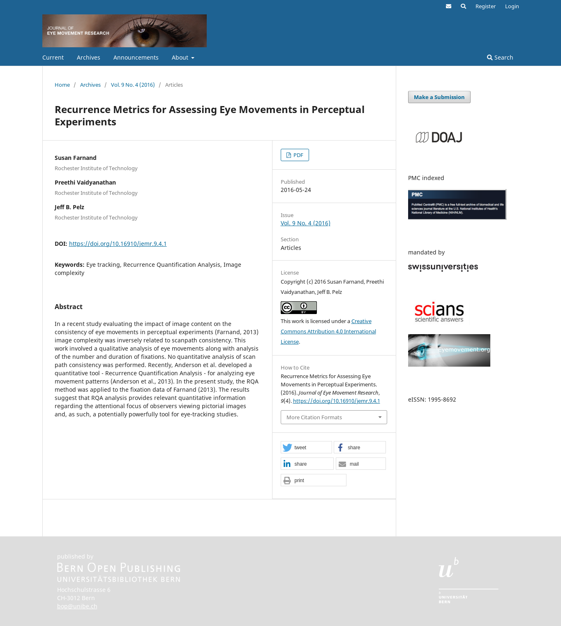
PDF (297, 155)
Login (512, 6)
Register (486, 6)
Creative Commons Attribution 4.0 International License (328, 331)
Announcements (136, 57)
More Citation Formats (314, 417)
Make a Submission (439, 97)
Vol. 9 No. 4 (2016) (133, 84)
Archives (88, 57)
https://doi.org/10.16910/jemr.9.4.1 (118, 243)
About (181, 57)
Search (500, 57)
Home (62, 84)
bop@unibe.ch (77, 606)
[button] (306, 447)
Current (53, 57)
